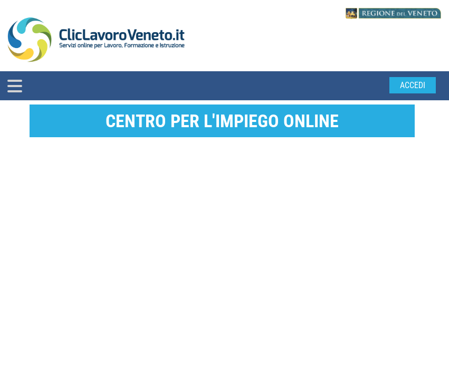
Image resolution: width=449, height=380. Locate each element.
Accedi (412, 85)
